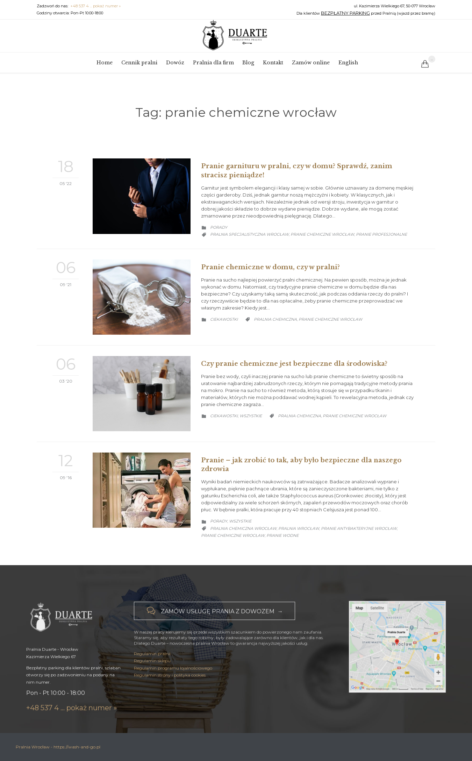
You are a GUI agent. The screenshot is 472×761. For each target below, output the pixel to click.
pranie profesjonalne (381, 234)
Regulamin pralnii (152, 663)
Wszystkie (250, 415)
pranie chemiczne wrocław (322, 234)
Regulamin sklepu (152, 671)
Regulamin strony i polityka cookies (170, 685)
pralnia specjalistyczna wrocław (249, 234)
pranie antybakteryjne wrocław (359, 528)
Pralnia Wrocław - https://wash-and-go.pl (58, 746)
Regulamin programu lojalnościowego (173, 678)
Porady (218, 227)
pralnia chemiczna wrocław (243, 528)
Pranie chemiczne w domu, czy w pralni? (270, 267)
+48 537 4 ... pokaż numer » (95, 5)
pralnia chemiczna (275, 319)
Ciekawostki (224, 319)
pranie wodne (282, 535)
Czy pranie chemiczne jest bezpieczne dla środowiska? (294, 364)
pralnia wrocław (298, 528)
